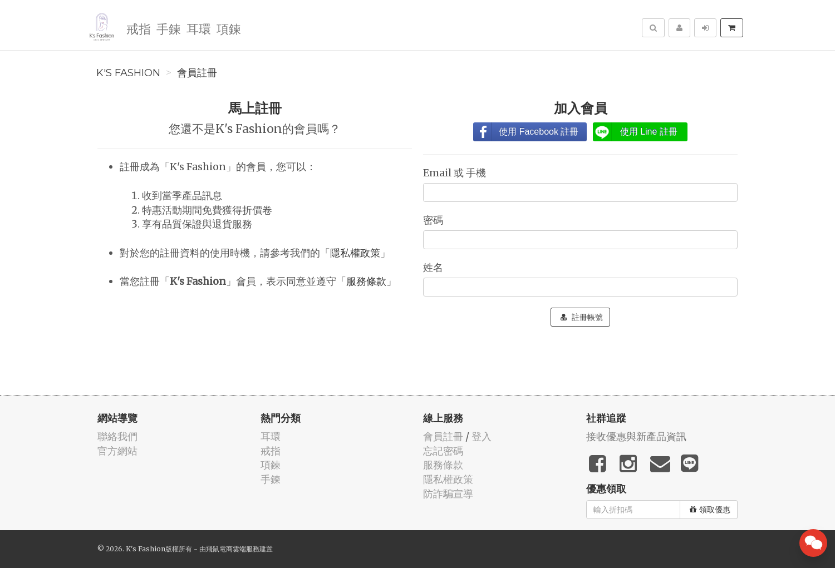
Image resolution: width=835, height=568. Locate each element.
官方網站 (117, 450)
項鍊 (228, 28)
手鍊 (168, 28)
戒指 (138, 28)
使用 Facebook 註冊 (538, 131)
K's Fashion (128, 73)
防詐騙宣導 (448, 493)
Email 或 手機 (455, 172)
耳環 (198, 28)
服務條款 (366, 281)
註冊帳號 (582, 317)
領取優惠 (710, 510)
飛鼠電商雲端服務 (232, 549)
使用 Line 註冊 (648, 131)
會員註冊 (197, 73)
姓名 (434, 267)
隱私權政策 (355, 252)
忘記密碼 (443, 450)
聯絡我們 (117, 436)
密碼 (434, 220)
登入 (481, 436)
